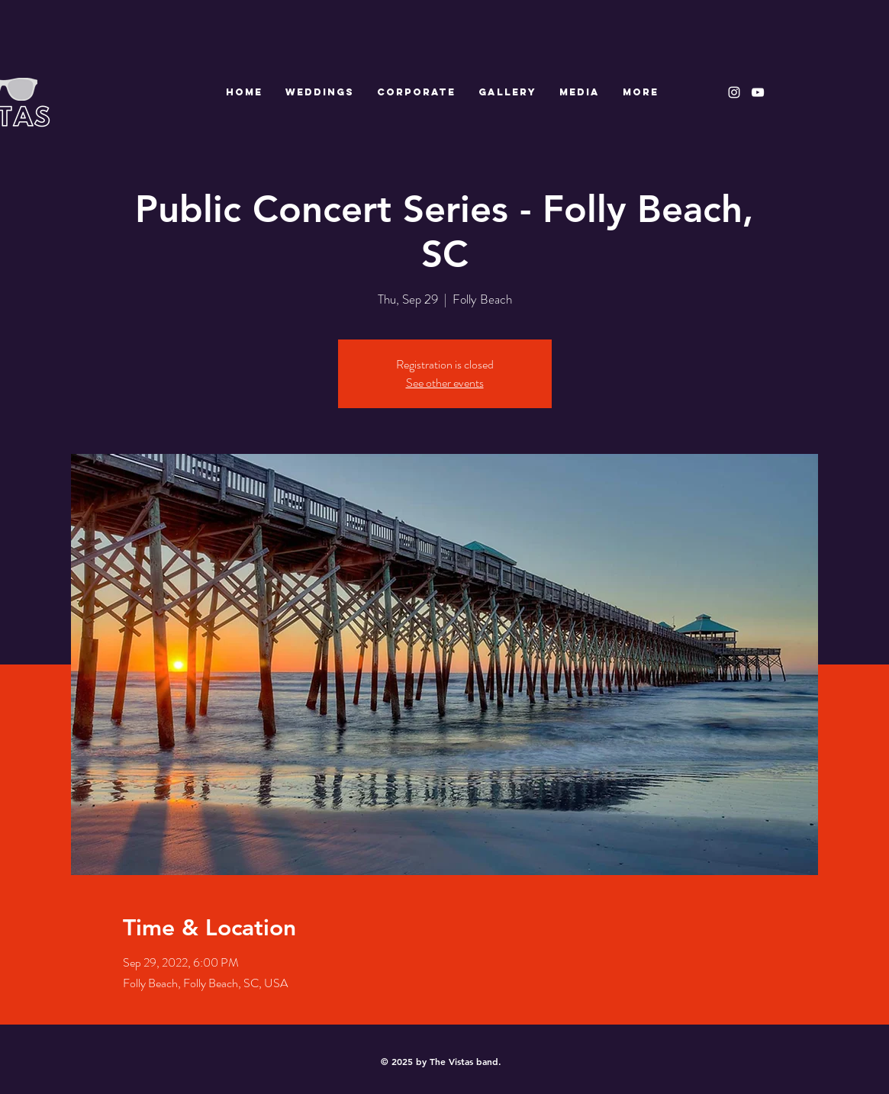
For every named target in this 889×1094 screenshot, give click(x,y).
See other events (445, 382)
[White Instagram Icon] (734, 92)
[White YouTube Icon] (757, 92)
